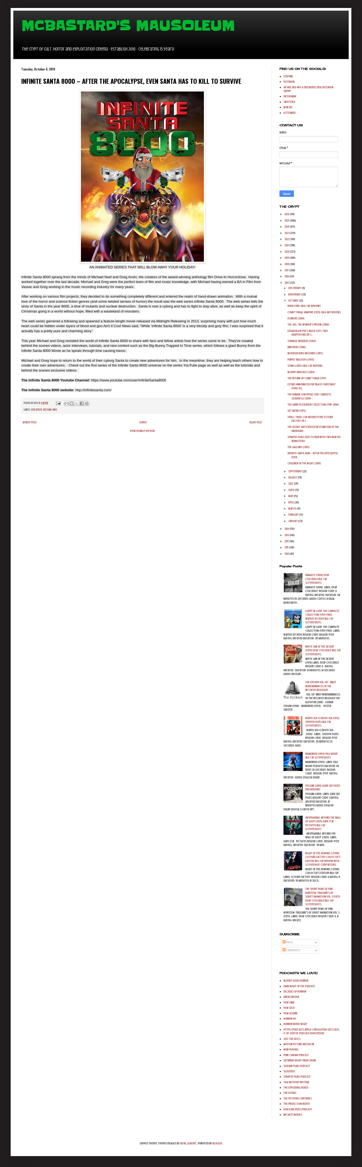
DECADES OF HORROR (294, 991)
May (291, 496)
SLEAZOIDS (289, 1071)
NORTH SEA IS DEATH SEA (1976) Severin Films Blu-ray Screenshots (322, 722)
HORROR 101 (289, 1018)
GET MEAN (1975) (296, 410)
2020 (287, 251)
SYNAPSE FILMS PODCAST (297, 1076)
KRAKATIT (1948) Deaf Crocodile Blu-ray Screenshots (317, 579)
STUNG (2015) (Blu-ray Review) (305, 366)
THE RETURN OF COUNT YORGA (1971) (306, 378)
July (291, 483)
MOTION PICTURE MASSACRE (298, 1044)
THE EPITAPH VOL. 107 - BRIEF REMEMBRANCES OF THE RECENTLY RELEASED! (320, 686)
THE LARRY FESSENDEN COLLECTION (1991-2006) (313, 404)
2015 (287, 283)
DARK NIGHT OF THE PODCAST (299, 986)
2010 (287, 554)
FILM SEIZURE (290, 1013)
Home (143, 422)
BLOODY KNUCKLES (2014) (301, 372)
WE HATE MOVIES (292, 1114)
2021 (287, 245)
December (295, 288)
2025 (287, 220)
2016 (287, 276)
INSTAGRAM (289, 96)
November (294, 294)
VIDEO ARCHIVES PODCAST (297, 1109)
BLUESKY (288, 107)
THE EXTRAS (289, 1093)
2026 (287, 214)
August (293, 477)
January (293, 521)
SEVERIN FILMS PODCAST (296, 1066)
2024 (287, 226)
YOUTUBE (288, 76)
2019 (287, 258)
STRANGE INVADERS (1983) (301, 341)
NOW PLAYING (290, 1049)
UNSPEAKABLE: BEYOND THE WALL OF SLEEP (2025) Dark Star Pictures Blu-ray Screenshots (323, 823)
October (293, 300)
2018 (287, 264)
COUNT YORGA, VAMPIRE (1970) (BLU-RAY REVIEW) (314, 312)
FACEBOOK (289, 82)
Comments (291, 950)
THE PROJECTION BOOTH (296, 1104)
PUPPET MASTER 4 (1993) (300, 359)
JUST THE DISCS (292, 1039)
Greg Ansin (36, 409)
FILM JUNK (288, 1002)
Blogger (217, 1143)
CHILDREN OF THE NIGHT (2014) (304, 463)
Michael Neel (50, 409)
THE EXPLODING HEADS (295, 1087)
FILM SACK (289, 1008)
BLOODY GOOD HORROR (295, 980)
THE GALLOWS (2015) (298, 447)
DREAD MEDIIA (291, 997)
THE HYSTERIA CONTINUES (297, 1098)
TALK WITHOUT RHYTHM (296, 1082)
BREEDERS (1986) (296, 347)
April (291, 502)
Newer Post (30, 422)
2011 (287, 547)
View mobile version (142, 431)
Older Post (255, 422)
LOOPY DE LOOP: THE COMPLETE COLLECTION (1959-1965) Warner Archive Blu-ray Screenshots (322, 616)
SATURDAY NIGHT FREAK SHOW (299, 1060)
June (291, 490)
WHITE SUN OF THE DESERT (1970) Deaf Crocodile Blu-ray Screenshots (323, 650)
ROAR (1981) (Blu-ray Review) (304, 306)
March (292, 508)
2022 (287, 239)
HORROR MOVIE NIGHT (295, 1024)
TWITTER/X (289, 102)
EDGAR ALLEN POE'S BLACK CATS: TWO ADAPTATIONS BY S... (307, 332)
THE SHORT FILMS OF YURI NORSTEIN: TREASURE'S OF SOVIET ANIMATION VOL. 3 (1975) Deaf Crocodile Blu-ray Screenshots (322, 896)
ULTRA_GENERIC (188, 1143)
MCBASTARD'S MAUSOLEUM (128, 25)
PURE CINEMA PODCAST (296, 1055)
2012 (287, 541)
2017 (287, 270)
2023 (287, 233)
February (293, 514)
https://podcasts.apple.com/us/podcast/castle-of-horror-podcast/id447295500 (311, 1031)
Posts (287, 942)
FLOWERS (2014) (296, 318)
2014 (287, 529)
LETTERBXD (289, 113)
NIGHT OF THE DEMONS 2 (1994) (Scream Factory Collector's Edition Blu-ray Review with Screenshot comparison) (322, 858)
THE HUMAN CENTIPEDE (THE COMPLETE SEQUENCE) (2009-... (309, 396)
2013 (287, 535)
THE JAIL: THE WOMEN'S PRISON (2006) (308, 324)
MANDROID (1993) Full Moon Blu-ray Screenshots (321, 755)
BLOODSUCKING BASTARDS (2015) (305, 353)
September (295, 471)
